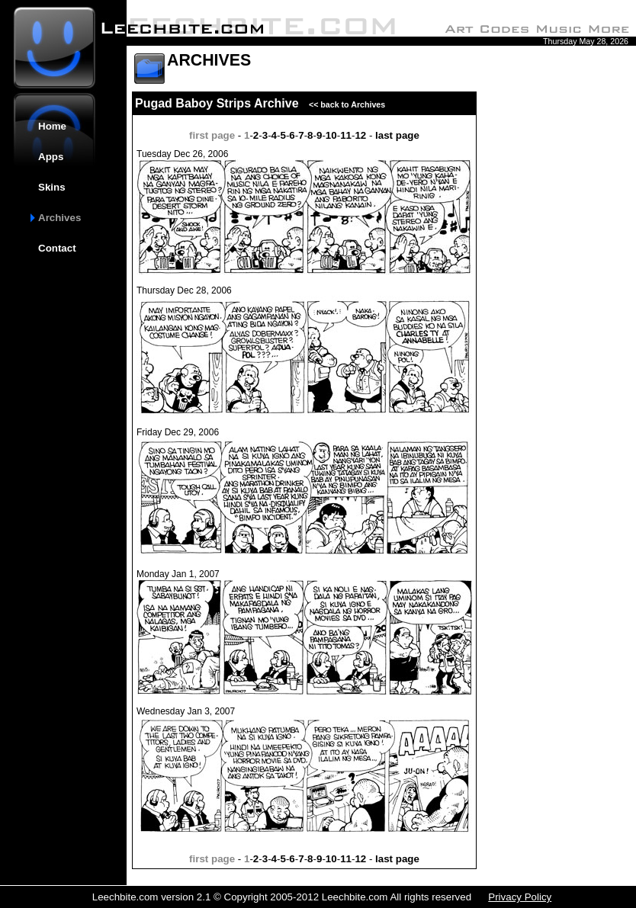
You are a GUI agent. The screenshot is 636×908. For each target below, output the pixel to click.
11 (346, 135)
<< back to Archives (343, 104)
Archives (59, 217)
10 (331, 135)
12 (360, 135)
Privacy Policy (519, 897)
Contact (57, 248)
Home (52, 126)
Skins (52, 187)
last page (397, 135)
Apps (50, 156)
